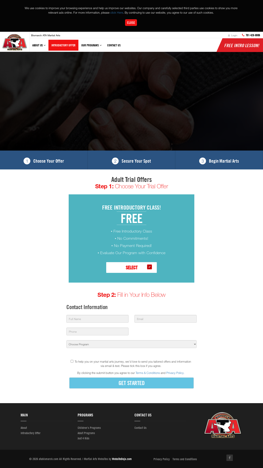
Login (232, 35)
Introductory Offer (63, 45)
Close (131, 22)
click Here (116, 12)
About (24, 428)
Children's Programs (89, 428)
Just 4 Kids (83, 438)
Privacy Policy (161, 459)
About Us (39, 47)
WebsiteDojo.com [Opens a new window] (122, 459)
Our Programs (91, 47)
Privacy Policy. (175, 373)
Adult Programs (86, 433)
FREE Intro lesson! (241, 45)
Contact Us (113, 45)
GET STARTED (131, 383)
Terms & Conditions (148, 373)
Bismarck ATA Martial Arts (45, 35)
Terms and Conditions (185, 459)
